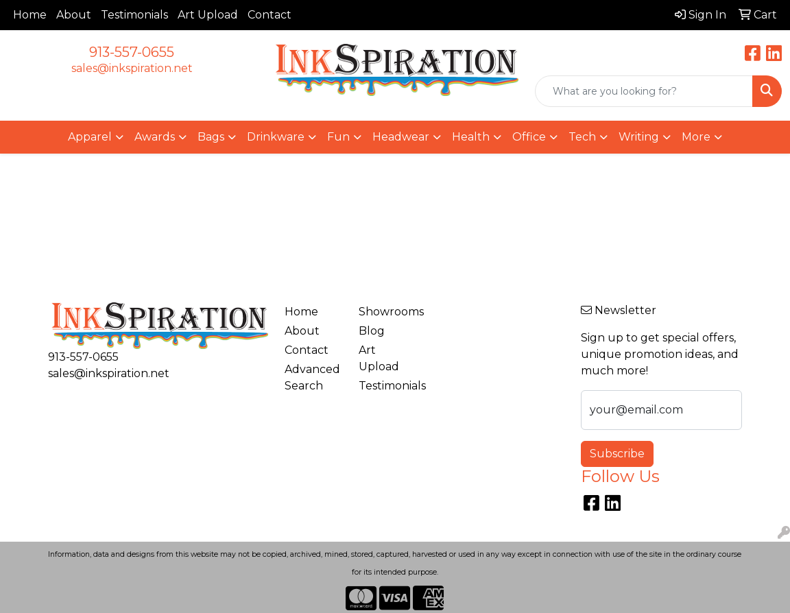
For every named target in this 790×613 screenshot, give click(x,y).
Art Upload (208, 14)
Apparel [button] (90, 136)
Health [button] (471, 136)
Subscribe (617, 453)
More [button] (696, 136)
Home (30, 14)
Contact (269, 14)
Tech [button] (582, 136)
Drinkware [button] (275, 136)
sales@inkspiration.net (132, 68)
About (73, 14)
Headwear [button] (400, 136)
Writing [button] (639, 136)
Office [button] (529, 136)
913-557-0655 (131, 52)
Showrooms (387, 311)
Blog (372, 330)
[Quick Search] (644, 91)
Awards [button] (154, 136)
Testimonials (134, 14)
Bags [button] (211, 136)
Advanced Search (312, 377)
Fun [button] (338, 136)
